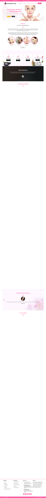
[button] (25, 3)
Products (25, 3)
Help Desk (37, 497)
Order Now (32, 3)
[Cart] (39, 3)
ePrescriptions (28, 3)
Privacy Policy (41, 497)
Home (20, 3)
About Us (22, 3)
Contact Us (35, 3)
